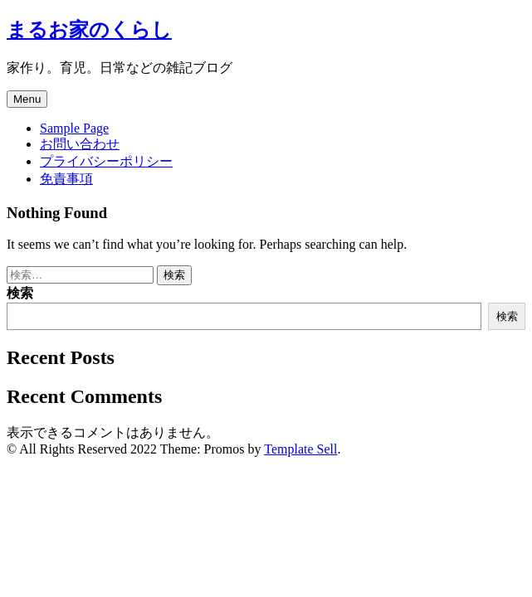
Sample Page (74, 128)
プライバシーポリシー (106, 161)
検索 (20, 293)
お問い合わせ (80, 144)
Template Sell (300, 449)
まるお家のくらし (89, 30)
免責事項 (66, 179)
